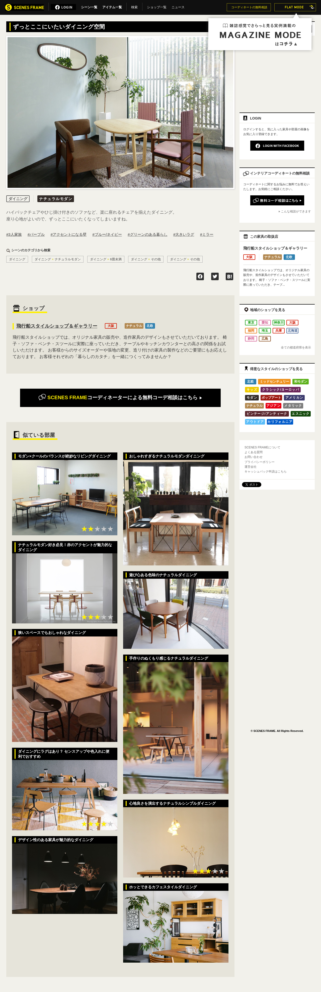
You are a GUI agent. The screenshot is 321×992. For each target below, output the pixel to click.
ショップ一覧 (157, 6)
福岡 (251, 330)
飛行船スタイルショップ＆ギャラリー (56, 326)
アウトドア (255, 422)
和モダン (300, 381)
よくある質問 (254, 452)
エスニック (301, 414)
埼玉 (265, 330)
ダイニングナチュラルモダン (58, 259)
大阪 (111, 326)
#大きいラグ (183, 234)
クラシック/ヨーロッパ (280, 389)
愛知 (265, 322)
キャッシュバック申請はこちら (266, 471)
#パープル (36, 234)
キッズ (252, 389)
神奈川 (279, 322)
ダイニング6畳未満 (106, 259)
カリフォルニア (279, 422)
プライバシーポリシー (260, 462)
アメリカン (294, 397)
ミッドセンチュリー (274, 381)
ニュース (178, 6)
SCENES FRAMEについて (262, 447)
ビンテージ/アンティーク (267, 414)
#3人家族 (14, 234)
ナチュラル (134, 326)
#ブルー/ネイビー (107, 234)
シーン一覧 (89, 6)
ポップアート (271, 397)
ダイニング (17, 259)
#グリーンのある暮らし (147, 234)
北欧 (150, 326)
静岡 (251, 338)
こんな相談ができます (296, 211)
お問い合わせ (254, 457)
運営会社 (251, 467)
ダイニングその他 (146, 259)
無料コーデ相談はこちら (120, 397)
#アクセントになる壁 (69, 234)
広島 (265, 338)
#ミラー (206, 234)
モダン (252, 397)
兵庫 (278, 330)
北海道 (292, 330)
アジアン (273, 405)
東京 (251, 322)
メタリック (293, 405)
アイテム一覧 (112, 6)
